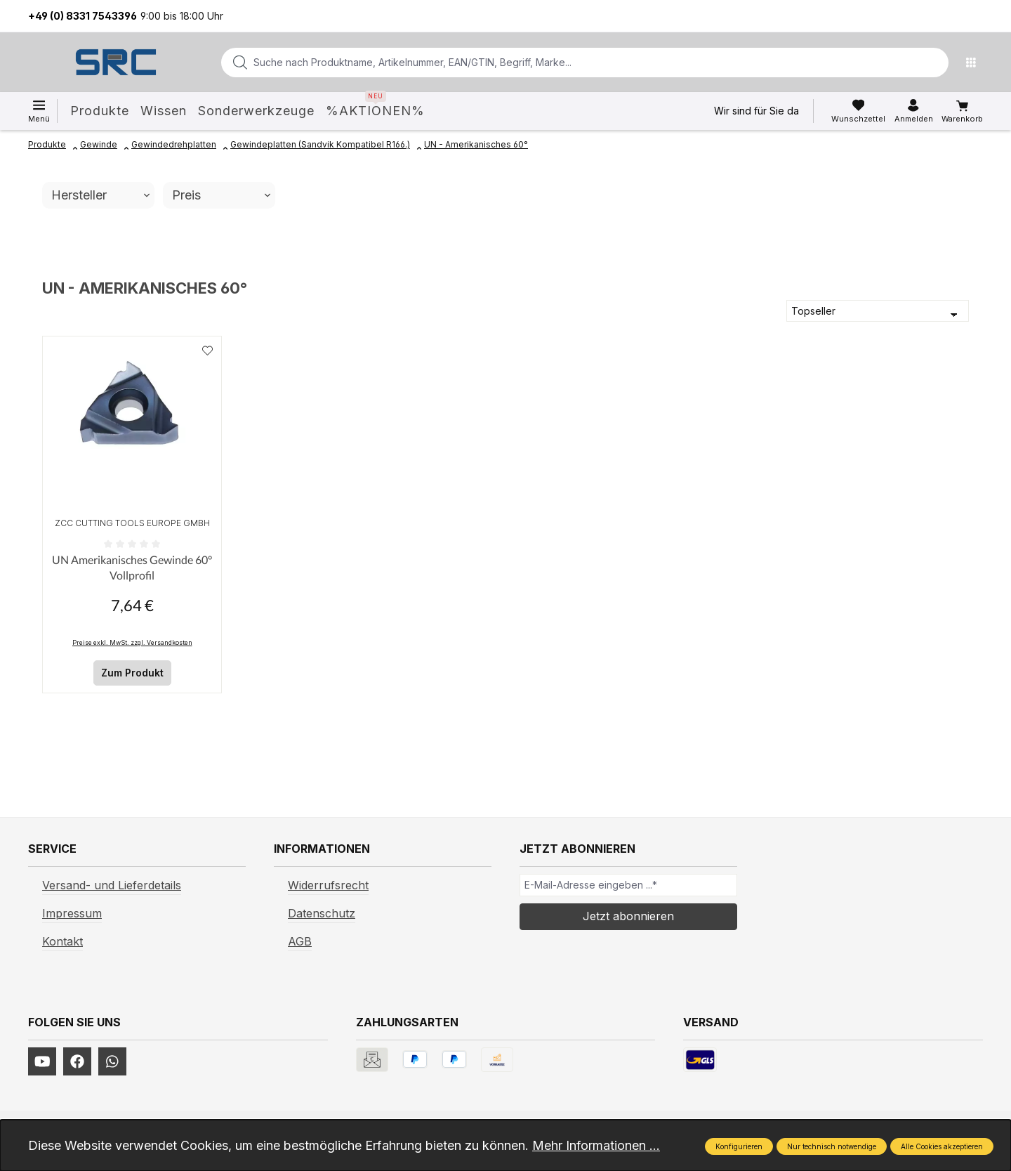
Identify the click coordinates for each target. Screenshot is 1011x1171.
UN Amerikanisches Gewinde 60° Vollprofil (132, 567)
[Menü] (974, 62)
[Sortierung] (877, 311)
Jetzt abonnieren (628, 916)
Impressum (72, 913)
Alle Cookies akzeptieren (942, 1146)
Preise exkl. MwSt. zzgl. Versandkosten (132, 642)
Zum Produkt (132, 673)
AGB (300, 941)
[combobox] (562, 62)
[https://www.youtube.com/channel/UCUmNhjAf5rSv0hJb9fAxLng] (42, 1061)
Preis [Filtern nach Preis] (221, 195)
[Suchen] (934, 62)
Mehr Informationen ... (596, 1145)
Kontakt (62, 941)
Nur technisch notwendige (831, 1146)
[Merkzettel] (858, 111)
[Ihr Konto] (913, 111)
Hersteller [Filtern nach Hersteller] (100, 195)
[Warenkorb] (962, 112)
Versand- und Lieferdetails (111, 885)
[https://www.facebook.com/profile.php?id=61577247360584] (77, 1061)
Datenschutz (321, 913)
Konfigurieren (738, 1146)
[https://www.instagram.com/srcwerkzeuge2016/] (112, 1061)
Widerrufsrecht (328, 885)
